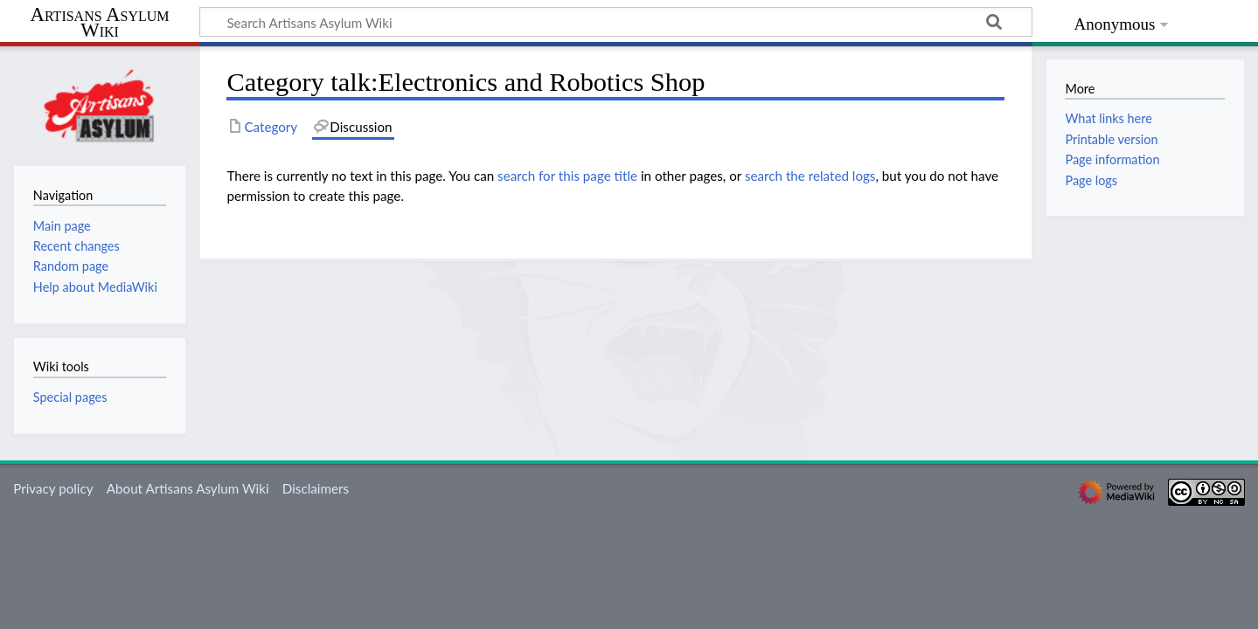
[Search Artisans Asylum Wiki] (616, 22)
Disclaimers (315, 488)
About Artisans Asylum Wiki (188, 488)
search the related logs (810, 175)
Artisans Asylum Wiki (99, 23)
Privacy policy (53, 488)
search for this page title (567, 175)
